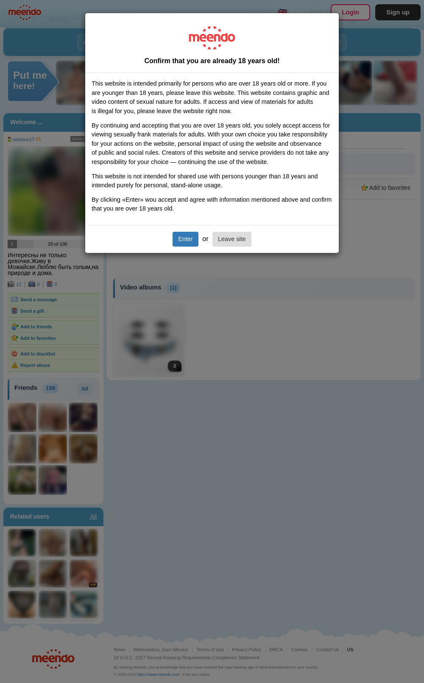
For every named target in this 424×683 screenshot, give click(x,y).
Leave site (232, 239)
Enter (185, 239)
